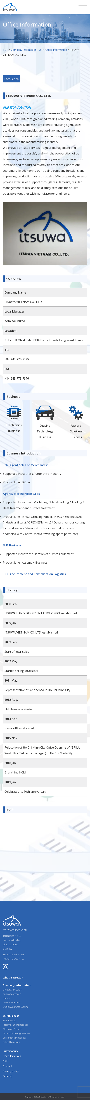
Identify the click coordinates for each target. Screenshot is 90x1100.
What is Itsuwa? (13, 977)
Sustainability (10, 1051)
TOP (5, 49)
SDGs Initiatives (12, 1056)
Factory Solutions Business (15, 1024)
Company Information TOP (26, 49)
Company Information (17, 985)
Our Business (11, 1016)
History (6, 998)
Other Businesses (11, 1042)
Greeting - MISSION (12, 989)
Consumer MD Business (14, 1037)
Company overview (12, 994)
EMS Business (9, 1020)
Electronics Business (12, 1029)
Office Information (56, 49)
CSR (5, 1061)
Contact (7, 1066)
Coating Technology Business (16, 1033)
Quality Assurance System (15, 1006)
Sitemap (7, 1076)
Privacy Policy (11, 1071)
